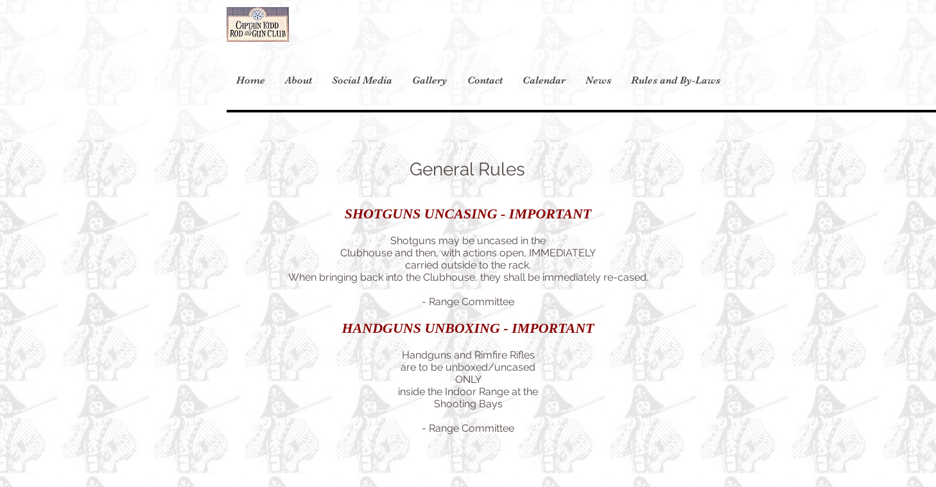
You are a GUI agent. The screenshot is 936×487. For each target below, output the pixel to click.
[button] (675, 80)
